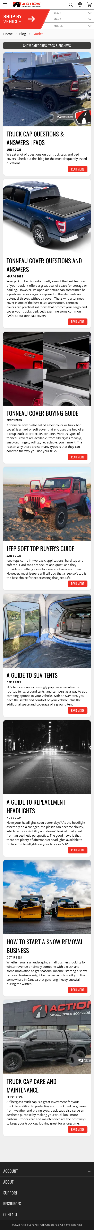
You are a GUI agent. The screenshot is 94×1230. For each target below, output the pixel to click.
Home (8, 34)
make (57, 19)
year (57, 13)
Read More (77, 169)
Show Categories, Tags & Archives (47, 45)
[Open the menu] (4, 4)
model (58, 26)
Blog (22, 34)
